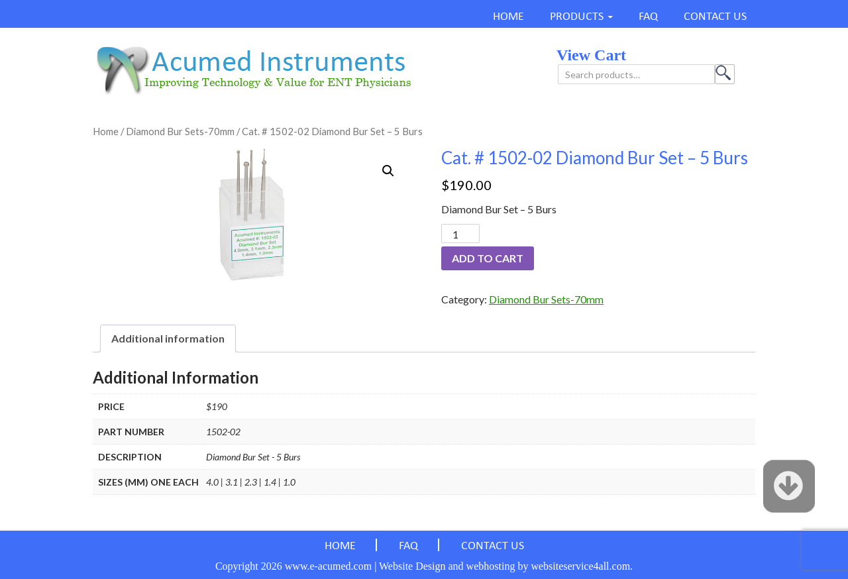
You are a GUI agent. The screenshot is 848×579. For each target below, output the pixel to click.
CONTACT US (715, 17)
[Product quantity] (460, 233)
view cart (591, 55)
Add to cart (487, 258)
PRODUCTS (577, 17)
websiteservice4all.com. (582, 566)
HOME (508, 17)
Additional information (168, 338)
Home (106, 131)
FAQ (648, 17)
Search (725, 74)
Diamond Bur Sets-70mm (180, 131)
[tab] (168, 338)
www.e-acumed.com (328, 566)
